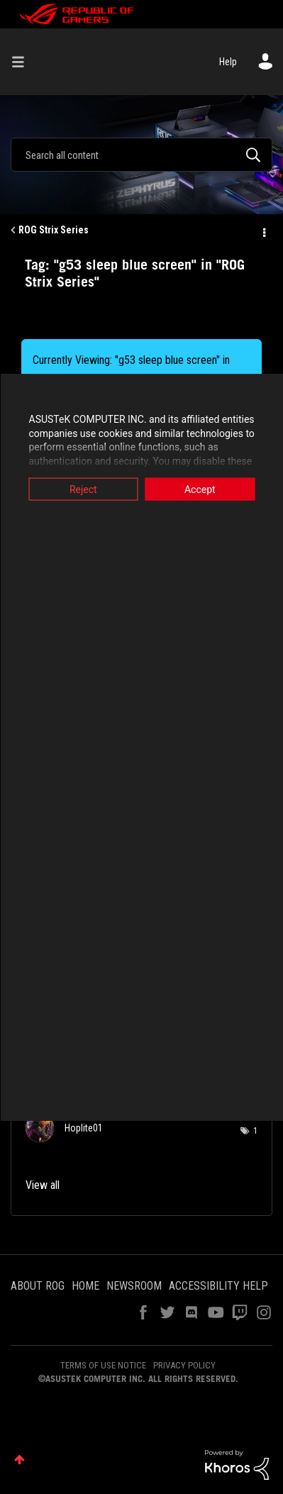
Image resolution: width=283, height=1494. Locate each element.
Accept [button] (200, 489)
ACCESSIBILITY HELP (218, 1286)
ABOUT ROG (38, 1286)
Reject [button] (83, 489)
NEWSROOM (134, 1286)
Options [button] (263, 231)
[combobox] (141, 155)
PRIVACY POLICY (184, 1365)
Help (228, 61)
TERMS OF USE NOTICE (103, 1365)
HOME (85, 1286)
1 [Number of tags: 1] (255, 1131)
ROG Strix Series (53, 230)
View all (43, 1185)
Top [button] (19, 1459)
